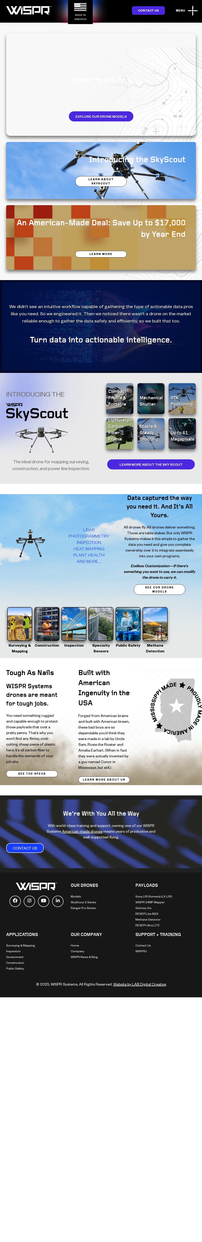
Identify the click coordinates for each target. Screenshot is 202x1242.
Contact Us (148, 10)
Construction (15, 963)
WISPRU (141, 951)
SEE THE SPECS (32, 773)
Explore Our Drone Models (101, 116)
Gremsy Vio (143, 908)
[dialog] (194, 1234)
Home (75, 945)
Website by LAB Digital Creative (139, 984)
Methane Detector (148, 919)
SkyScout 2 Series (83, 902)
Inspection (13, 951)
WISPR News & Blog (84, 957)
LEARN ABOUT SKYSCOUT (101, 181)
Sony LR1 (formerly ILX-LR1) (153, 896)
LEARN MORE (101, 254)
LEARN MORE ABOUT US (104, 779)
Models (76, 896)
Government (14, 957)
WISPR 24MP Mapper (150, 902)
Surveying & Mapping (20, 945)
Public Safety (15, 968)
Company (77, 951)
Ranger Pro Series (83, 908)
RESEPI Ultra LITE (147, 925)
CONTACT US (25, 848)
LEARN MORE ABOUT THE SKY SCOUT (151, 464)
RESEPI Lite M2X (147, 914)
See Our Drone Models (159, 589)
